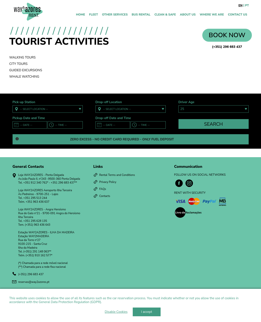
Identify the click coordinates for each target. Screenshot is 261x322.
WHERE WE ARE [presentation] (212, 15)
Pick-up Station (24, 102)
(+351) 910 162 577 (38, 255)
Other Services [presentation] (115, 15)
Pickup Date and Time (29, 118)
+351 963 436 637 (37, 202)
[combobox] (48, 109)
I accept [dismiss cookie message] (146, 312)
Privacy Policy (107, 182)
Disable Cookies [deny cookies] (116, 312)
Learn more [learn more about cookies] (111, 302)
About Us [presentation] (188, 15)
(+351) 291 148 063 (36, 252)
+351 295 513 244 (35, 198)
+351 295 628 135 (35, 221)
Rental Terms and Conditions (117, 175)
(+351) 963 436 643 (37, 225)
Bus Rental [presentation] (141, 15)
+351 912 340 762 (35, 183)
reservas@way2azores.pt (34, 282)
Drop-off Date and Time (113, 118)
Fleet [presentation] (93, 15)
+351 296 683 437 (62, 183)
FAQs (102, 189)
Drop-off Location (109, 102)
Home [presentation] (80, 15)
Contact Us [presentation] (237, 15)
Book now (227, 35)
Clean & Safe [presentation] (165, 15)
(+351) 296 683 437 (227, 47)
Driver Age (186, 102)
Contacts (104, 196)
